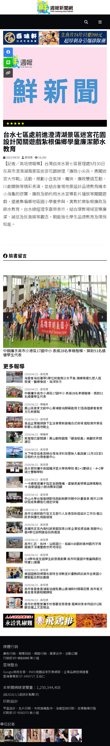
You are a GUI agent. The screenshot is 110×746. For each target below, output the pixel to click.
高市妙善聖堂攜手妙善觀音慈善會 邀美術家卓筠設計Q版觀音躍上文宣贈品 (63, 606)
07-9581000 (21, 658)
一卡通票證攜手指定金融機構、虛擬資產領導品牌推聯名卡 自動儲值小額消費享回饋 (63, 485)
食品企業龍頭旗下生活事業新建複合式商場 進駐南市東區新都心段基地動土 (63, 425)
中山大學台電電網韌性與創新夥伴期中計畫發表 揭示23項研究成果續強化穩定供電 (63, 500)
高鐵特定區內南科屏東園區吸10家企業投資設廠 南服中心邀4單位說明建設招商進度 (63, 530)
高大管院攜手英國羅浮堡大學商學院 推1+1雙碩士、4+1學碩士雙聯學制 (64, 470)
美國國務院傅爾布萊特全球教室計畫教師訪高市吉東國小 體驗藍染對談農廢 (63, 575)
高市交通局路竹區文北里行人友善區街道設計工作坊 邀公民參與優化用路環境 (63, 515)
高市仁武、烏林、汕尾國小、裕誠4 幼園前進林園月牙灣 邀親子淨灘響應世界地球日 (62, 545)
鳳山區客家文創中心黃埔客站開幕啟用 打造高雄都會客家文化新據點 (63, 410)
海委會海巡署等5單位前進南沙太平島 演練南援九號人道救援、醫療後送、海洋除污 (62, 380)
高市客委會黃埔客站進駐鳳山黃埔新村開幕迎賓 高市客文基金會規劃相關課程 (63, 590)
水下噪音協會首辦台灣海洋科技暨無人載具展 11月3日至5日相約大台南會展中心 (63, 455)
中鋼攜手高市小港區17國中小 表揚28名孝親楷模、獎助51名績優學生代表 (54, 352)
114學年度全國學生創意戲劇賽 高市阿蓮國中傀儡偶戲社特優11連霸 (62, 560)
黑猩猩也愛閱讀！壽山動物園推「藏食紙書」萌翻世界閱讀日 (63, 440)
